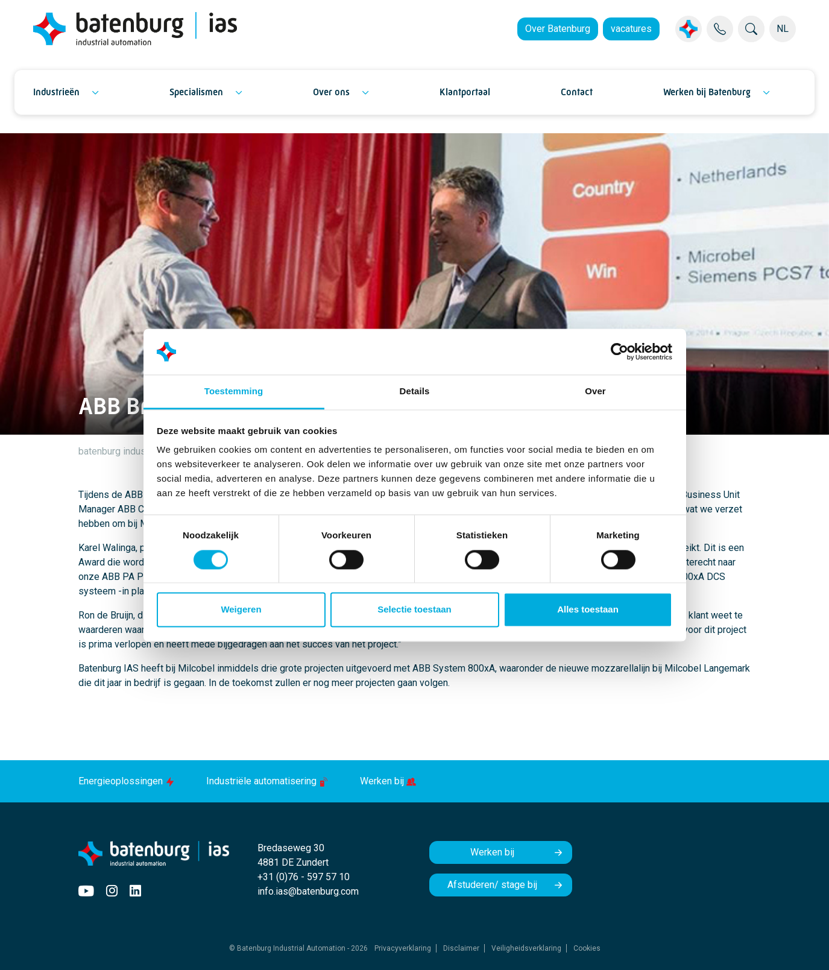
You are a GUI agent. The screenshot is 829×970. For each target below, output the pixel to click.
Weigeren (241, 610)
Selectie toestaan (414, 610)
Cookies (586, 948)
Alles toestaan (588, 610)
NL (783, 28)
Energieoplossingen (127, 781)
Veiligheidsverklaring (526, 948)
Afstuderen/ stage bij (492, 884)
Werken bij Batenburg (707, 92)
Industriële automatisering (268, 781)
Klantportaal (465, 92)
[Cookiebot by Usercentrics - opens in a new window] (619, 351)
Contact (577, 92)
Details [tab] (415, 391)
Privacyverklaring (402, 948)
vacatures (631, 28)
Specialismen (196, 92)
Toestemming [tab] (233, 391)
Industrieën (56, 92)
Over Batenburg (557, 28)
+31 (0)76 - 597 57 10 (303, 877)
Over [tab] (595, 391)
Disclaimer (461, 948)
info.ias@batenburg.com (308, 891)
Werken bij (388, 781)
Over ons (331, 92)
